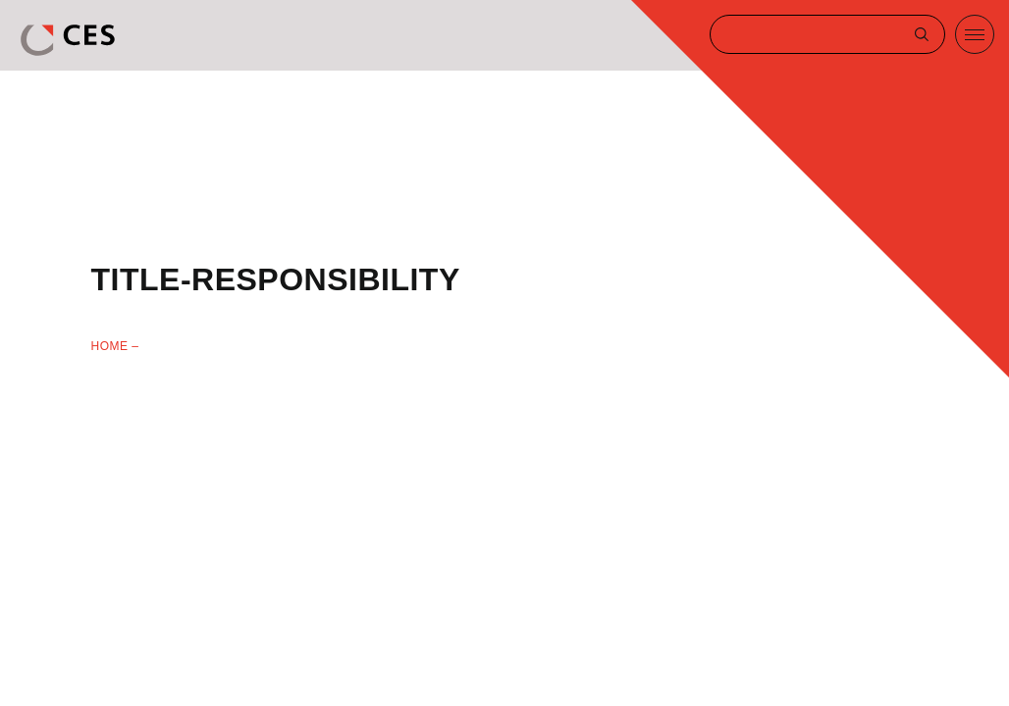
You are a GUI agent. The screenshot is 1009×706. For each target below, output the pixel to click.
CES (70, 40)
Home (110, 346)
